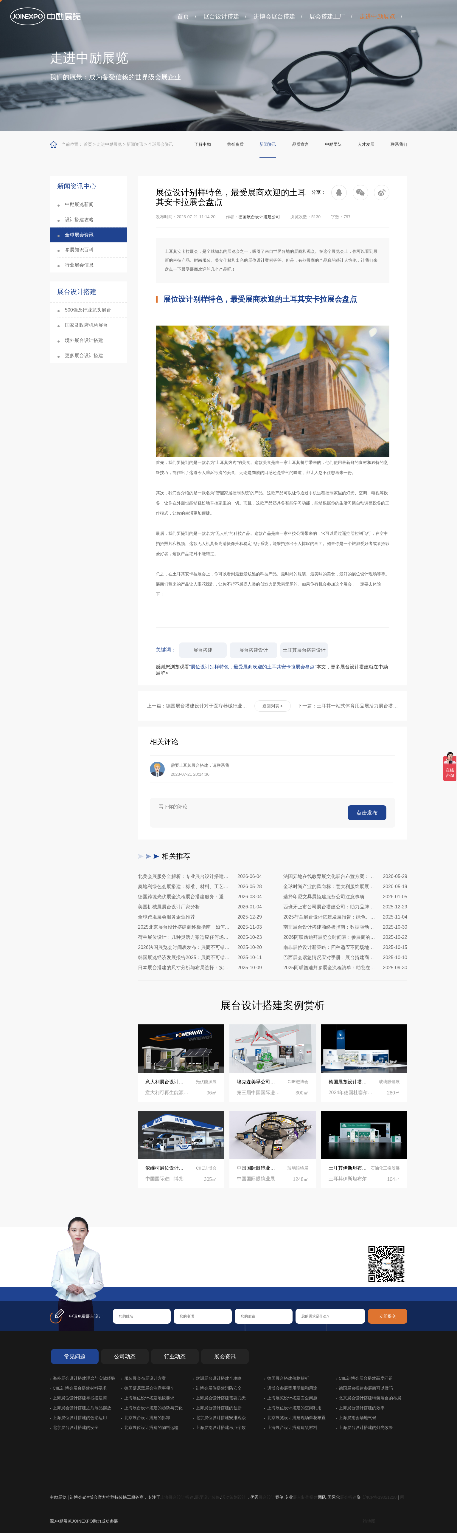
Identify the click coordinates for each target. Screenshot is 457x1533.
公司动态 (125, 1356)
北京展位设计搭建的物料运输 (151, 1427)
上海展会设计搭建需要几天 (221, 1398)
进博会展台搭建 (274, 16)
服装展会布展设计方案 (145, 1378)
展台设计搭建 (221, 16)
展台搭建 (202, 650)
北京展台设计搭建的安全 (76, 1427)
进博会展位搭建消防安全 (219, 1388)
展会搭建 (348, 1497)
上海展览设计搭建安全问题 (292, 1398)
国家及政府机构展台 (86, 325)
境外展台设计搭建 (84, 340)
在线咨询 (131, 1277)
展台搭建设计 (253, 650)
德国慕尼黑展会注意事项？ (149, 1388)
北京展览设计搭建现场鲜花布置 (296, 1417)
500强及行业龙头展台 (88, 309)
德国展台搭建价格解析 (288, 1378)
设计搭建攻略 (79, 219)
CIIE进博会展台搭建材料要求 (80, 1388)
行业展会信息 (79, 264)
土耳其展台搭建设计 (304, 650)
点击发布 (367, 813)
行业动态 (175, 1356)
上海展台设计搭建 (177, 1497)
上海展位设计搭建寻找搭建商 (80, 1398)
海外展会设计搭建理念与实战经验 (84, 1378)
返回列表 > (272, 706)
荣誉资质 (235, 144)
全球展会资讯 (160, 144)
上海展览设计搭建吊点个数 (221, 1427)
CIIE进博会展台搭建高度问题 (366, 1378)
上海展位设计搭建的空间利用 (294, 1407)
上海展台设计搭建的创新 (219, 1407)
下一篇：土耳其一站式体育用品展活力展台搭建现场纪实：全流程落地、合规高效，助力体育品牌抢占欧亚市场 (348, 705)
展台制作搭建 (305, 1497)
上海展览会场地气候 (357, 1417)
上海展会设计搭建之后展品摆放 (82, 1407)
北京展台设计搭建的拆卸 (147, 1417)
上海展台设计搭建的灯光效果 (366, 1427)
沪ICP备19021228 (380, 1497)
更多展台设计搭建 (84, 355)
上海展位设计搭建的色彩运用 (80, 1417)
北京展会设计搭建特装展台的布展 (370, 1398)
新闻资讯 (135, 144)
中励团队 (333, 144)
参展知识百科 (79, 249)
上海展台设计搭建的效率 (362, 1407)
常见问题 (75, 1356)
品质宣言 (300, 144)
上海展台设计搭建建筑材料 (292, 1427)
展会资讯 (225, 1356)
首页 (183, 16)
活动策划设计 (233, 1497)
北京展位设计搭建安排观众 (221, 1417)
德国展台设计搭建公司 (259, 216)
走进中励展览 (377, 16)
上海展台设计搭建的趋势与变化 (153, 1407)
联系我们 (399, 144)
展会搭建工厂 (327, 16)
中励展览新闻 (79, 204)
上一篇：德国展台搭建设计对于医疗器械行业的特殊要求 (197, 705)
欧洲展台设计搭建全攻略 (219, 1378)
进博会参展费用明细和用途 (292, 1388)
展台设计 (267, 1497)
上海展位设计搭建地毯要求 (149, 1398)
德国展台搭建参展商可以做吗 (366, 1388)
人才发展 (366, 144)
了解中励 (202, 144)
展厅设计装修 (207, 1497)
